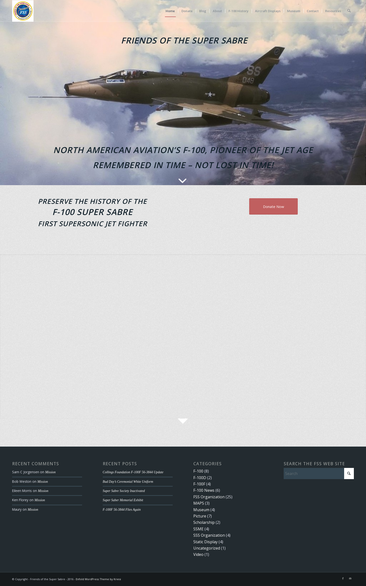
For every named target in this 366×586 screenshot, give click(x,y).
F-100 (198, 471)
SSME (198, 529)
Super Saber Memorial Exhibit (123, 500)
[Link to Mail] (350, 578)
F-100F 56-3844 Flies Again (122, 509)
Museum (201, 509)
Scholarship (204, 522)
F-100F (199, 484)
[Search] (349, 11)
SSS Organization (209, 535)
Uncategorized (206, 548)
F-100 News (203, 490)
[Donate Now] (273, 206)
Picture (199, 516)
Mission (50, 472)
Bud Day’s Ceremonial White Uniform (128, 481)
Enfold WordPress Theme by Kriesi (98, 579)
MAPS (198, 503)
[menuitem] (170, 11)
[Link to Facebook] (343, 578)
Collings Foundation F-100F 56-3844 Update (133, 472)
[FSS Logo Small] (23, 11)
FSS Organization (209, 497)
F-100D (199, 477)
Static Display (205, 541)
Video (198, 554)
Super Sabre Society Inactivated (124, 491)
